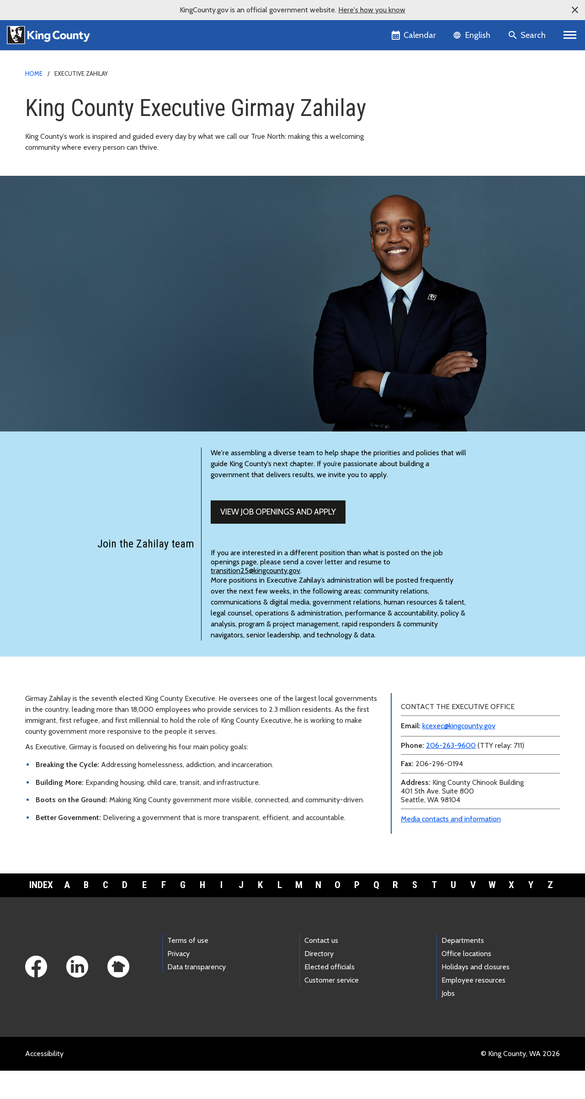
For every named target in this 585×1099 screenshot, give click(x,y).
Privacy (178, 982)
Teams (410, 145)
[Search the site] (527, 35)
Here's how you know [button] (371, 9)
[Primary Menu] (570, 35)
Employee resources (473, 1008)
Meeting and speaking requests (445, 159)
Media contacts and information (451, 847)
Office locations (466, 982)
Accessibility (44, 1082)
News (408, 115)
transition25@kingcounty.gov (255, 599)
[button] (575, 10)
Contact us (321, 969)
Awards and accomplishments (443, 174)
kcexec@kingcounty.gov (458, 754)
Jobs (448, 1022)
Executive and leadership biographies (454, 130)
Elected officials (329, 995)
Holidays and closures (475, 995)
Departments (462, 969)
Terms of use (187, 969)
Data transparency (196, 995)
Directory (319, 982)
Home (34, 73)
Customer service (331, 1008)
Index (41, 913)
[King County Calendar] (414, 35)
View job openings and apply (278, 541)
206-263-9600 (451, 774)
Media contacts (420, 101)
